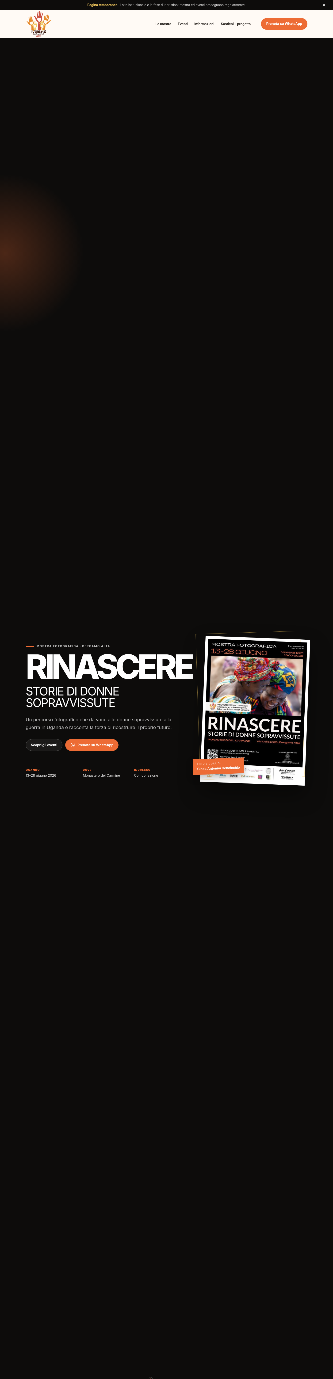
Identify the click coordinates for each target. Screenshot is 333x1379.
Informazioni (204, 24)
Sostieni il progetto (236, 24)
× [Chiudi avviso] (324, 5)
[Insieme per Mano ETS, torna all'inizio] (39, 24)
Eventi (183, 24)
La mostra (163, 24)
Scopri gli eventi (44, 745)
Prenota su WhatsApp (284, 24)
